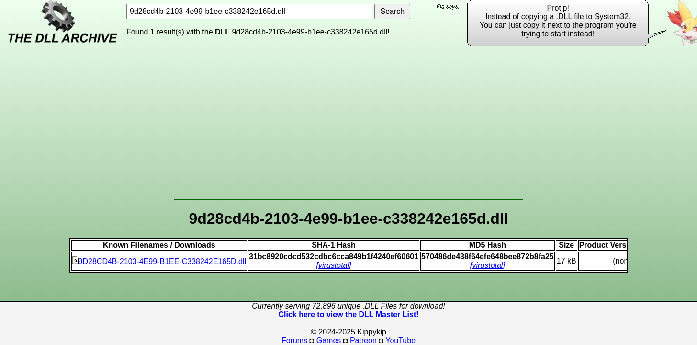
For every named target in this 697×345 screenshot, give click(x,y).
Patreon (363, 340)
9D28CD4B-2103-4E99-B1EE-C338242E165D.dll (159, 261)
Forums (294, 340)
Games (328, 340)
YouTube (400, 340)
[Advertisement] (348, 132)
